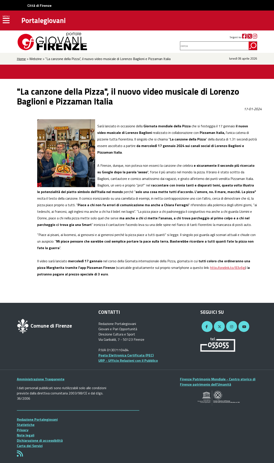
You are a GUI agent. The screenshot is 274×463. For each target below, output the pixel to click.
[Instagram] (255, 37)
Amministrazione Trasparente (41, 379)
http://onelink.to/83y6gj (227, 267)
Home (21, 58)
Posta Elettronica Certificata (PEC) (126, 355)
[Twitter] (249, 37)
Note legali (25, 435)
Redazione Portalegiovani (37, 419)
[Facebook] (244, 37)
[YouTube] (243, 326)
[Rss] (20, 455)
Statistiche (26, 424)
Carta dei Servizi (30, 445)
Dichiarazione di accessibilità (40, 440)
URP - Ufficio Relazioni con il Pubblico (128, 360)
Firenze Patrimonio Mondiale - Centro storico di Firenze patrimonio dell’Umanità (217, 381)
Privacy (22, 430)
